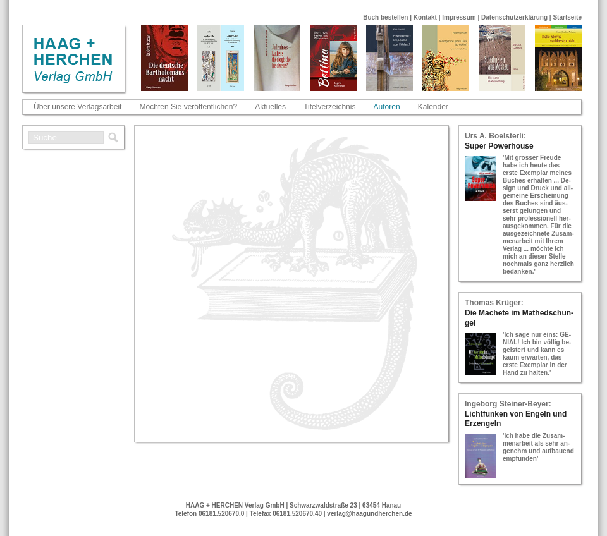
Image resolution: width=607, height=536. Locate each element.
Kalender (433, 106)
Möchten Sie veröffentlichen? (189, 106)
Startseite (567, 17)
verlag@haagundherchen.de (369, 513)
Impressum (458, 17)
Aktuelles (270, 106)
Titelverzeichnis (329, 106)
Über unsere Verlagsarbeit (77, 106)
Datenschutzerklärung (514, 17)
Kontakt (425, 17)
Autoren (387, 106)
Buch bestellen (385, 17)
